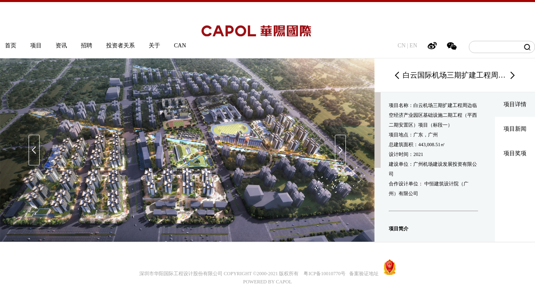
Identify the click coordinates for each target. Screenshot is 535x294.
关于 (154, 45)
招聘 (86, 45)
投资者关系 (120, 45)
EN (413, 45)
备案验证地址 (362, 273)
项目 (36, 45)
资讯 (61, 45)
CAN (180, 45)
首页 (10, 45)
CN (402, 45)
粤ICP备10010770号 (324, 273)
